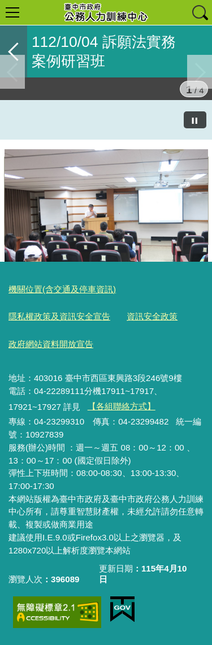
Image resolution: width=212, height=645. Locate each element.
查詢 (199, 12)
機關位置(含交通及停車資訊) (62, 289)
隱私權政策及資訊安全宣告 (59, 316)
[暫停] (195, 119)
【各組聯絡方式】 (121, 406)
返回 (13, 51)
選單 (12, 12)
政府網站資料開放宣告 (50, 344)
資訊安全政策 (152, 316)
